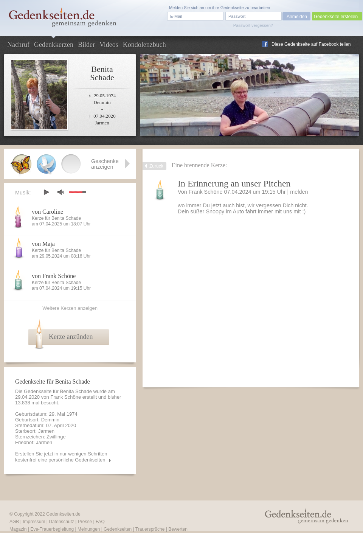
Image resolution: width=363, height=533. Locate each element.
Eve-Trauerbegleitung (52, 529)
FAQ (100, 521)
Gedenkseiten (118, 529)
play (46, 192)
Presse (85, 521)
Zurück (156, 166)
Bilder (86, 44)
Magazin (17, 529)
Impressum (34, 521)
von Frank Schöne (54, 276)
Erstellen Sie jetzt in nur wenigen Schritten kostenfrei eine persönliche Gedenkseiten (61, 457)
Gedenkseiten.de (63, 514)
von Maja (43, 244)
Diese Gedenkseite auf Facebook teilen (311, 44)
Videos (108, 44)
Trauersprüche (150, 529)
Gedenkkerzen (53, 44)
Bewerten (178, 529)
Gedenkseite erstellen (336, 16)
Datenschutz (61, 521)
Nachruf (18, 44)
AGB (14, 521)
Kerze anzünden (71, 336)
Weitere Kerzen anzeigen (70, 308)
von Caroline (47, 211)
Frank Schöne (206, 192)
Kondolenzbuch (144, 44)
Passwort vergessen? (253, 25)
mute (60, 192)
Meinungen (89, 529)
